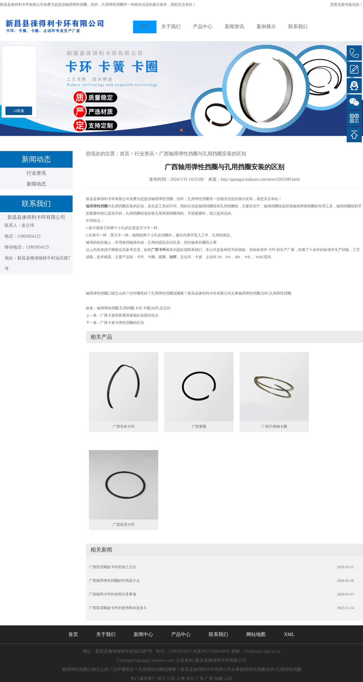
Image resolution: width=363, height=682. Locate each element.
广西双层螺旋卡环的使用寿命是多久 (118, 608)
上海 (180, 678)
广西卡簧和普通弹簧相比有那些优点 (129, 315)
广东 (199, 678)
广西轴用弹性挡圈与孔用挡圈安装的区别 (202, 153)
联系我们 (298, 26)
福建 (218, 678)
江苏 (171, 678)
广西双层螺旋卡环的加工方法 (112, 567)
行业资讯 (36, 173)
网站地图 (256, 634)
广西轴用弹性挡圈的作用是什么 (114, 580)
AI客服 (19, 111)
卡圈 (146, 308)
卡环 (138, 308)
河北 (190, 678)
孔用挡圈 (126, 308)
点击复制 (184, 660)
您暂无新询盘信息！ (346, 4)
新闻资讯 (234, 26)
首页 (144, 26)
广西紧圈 (199, 426)
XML (289, 634)
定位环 (164, 308)
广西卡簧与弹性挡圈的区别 (122, 323)
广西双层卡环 (124, 524)
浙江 (161, 678)
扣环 (155, 308)
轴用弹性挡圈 (76, 4)
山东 (228, 678)
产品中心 (202, 26)
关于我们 (171, 26)
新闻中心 (143, 634)
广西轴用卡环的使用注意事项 (112, 594)
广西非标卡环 (124, 426)
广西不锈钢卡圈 (274, 426)
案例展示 (266, 26)
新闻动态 (36, 183)
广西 (209, 678)
